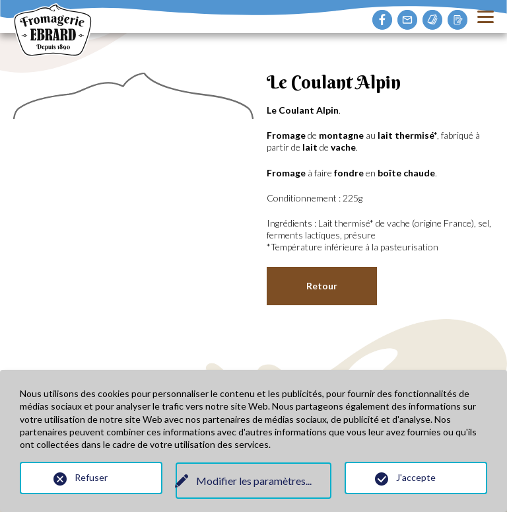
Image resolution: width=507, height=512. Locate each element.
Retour (321, 285)
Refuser (91, 477)
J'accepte (416, 477)
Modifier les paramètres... (254, 480)
